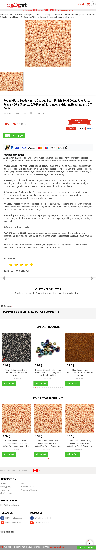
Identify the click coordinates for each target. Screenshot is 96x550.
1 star (11, 265)
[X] (1, 546)
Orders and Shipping (29, 490)
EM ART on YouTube (10, 523)
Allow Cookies (86, 547)
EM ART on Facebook (11, 518)
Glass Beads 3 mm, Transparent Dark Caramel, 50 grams (80, 372)
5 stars (31, 265)
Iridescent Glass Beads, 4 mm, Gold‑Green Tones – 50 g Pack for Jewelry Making (48, 372)
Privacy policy (5, 487)
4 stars (26, 265)
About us (3, 484)
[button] (33, 387)
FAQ (22, 484)
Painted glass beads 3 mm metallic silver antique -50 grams (16, 372)
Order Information (28, 487)
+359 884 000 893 (65, 10)
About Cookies (6, 493)
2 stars (16, 265)
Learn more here (57, 546)
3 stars (21, 265)
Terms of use (5, 490)
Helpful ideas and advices (10, 505)
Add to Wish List (37, 113)
